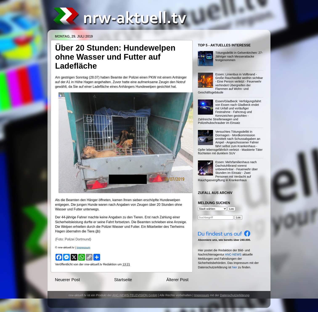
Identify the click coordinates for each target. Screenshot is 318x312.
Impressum (83, 247)
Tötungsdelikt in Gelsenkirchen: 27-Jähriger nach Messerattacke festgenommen (239, 56)
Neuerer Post (67, 279)
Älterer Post (177, 279)
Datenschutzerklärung (234, 295)
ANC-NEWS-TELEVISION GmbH (134, 295)
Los (238, 217)
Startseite (123, 279)
